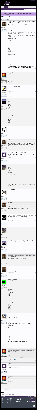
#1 (35, 69)
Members (14, 7)
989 (6, 108)
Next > (8, 19)
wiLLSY (2, 221)
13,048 (6, 82)
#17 (35, 346)
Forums (6, 7)
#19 (35, 368)
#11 (35, 220)
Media (10, 7)
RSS (35, 396)
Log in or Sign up (33, 0)
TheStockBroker (3, 369)
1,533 (6, 372)
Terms (2, 402)
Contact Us (28, 396)
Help (31, 396)
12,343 (6, 236)
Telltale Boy (3, 246)
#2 (35, 82)
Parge (2, 78)
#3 (35, 91)
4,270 (6, 198)
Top (34, 396)
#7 (35, 157)
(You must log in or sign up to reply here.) (31, 389)
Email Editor (3, 401)
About (2, 400)
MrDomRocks (3, 27)
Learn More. (7, 14)
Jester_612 (3, 285)
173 (6, 135)
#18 (35, 360)
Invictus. (2, 158)
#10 (35, 209)
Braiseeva (2, 319)
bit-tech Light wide (3, 396)
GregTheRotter (3, 92)
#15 (35, 272)
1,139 (6, 288)
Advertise (3, 403)
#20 (35, 381)
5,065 (6, 30)
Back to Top (3, 404)
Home (2, 7)
